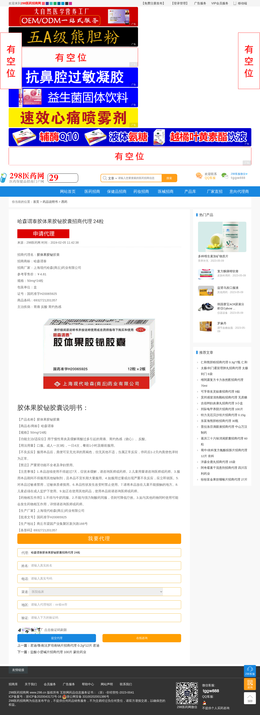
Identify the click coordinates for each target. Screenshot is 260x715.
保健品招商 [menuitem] (117, 191)
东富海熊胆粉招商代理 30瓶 (219, 421)
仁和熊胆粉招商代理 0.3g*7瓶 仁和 (224, 362)
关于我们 (31, 684)
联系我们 (126, 684)
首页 (36, 201)
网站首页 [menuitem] (68, 191)
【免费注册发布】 (153, 3)
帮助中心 (88, 684)
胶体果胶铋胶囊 (40, 407)
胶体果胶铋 (45, 254)
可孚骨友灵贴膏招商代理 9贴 (220, 391)
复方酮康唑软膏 (228, 271)
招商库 (13, 684)
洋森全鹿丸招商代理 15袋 (218, 462)
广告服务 (200, 3)
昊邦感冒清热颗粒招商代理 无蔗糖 (224, 397)
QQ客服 (210, 178)
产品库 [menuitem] (190, 191)
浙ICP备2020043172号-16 (43, 696)
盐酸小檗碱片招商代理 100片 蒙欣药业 (58, 652)
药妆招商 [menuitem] (141, 191)
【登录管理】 (180, 3)
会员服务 (50, 684)
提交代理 (56, 637)
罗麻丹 (221, 323)
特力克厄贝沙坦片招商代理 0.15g (223, 415)
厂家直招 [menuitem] (215, 191)
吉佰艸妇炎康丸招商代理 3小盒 (222, 403)
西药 (64, 201)
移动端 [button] (242, 3)
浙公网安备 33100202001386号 (88, 696)
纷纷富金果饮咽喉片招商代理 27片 (224, 479)
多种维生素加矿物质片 (213, 256)
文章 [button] (112, 178)
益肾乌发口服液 (228, 287)
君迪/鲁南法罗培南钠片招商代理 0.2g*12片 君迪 (64, 645)
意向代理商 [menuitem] (239, 191)
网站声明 (107, 684)
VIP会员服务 (220, 3)
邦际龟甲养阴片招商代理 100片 (222, 409)
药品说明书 (50, 201)
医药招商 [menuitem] (92, 191)
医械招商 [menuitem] (166, 191)
